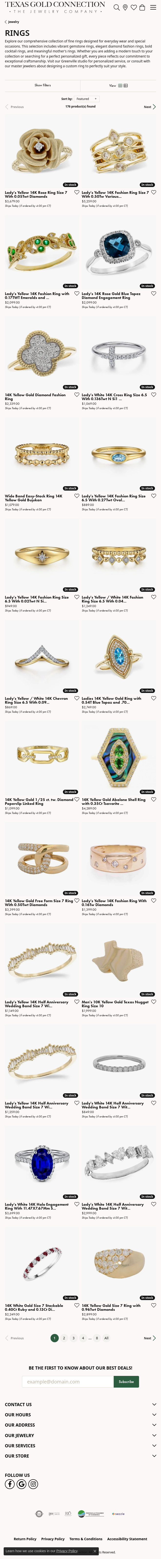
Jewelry (13, 22)
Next (147, 107)
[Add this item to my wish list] (75, 192)
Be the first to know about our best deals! (80, 1368)
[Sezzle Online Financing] (118, 1514)
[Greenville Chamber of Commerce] (91, 1514)
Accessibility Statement (127, 1539)
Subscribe (126, 1381)
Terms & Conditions (86, 1539)
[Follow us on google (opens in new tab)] (21, 1484)
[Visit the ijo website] (54, 1514)
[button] (117, 7)
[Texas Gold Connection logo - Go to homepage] (55, 7)
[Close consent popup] (94, 1551)
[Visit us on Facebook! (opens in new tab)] (10, 1484)
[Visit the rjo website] (68, 1514)
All (106, 1338)
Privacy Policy (52, 1539)
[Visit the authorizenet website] (39, 1514)
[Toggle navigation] (153, 7)
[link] (125, 7)
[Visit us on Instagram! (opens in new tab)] (33, 1484)
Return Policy (25, 1539)
